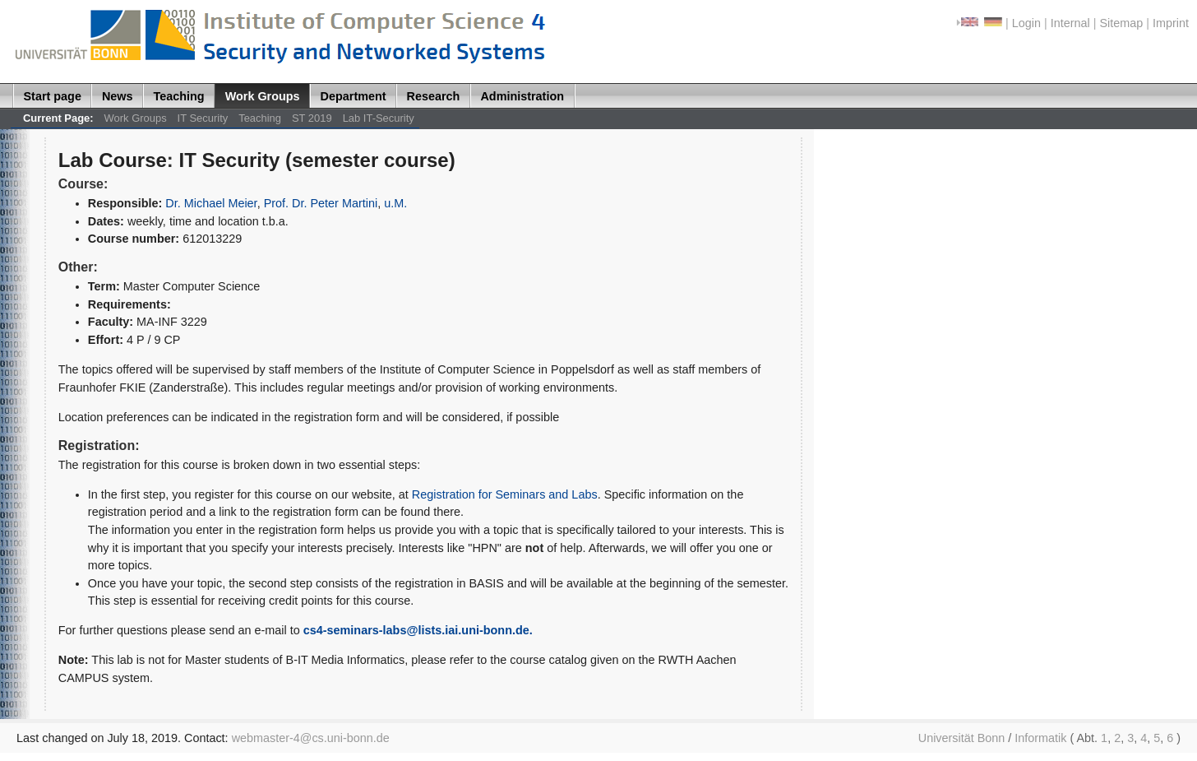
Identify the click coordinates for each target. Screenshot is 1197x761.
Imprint (1171, 23)
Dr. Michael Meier (210, 203)
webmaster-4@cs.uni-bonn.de (311, 738)
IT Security (203, 118)
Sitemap (1121, 23)
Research (433, 96)
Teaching (179, 96)
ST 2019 (312, 118)
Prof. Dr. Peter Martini (321, 203)
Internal (1070, 23)
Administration (522, 96)
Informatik (1040, 738)
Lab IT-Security (378, 118)
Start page (52, 96)
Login (1026, 23)
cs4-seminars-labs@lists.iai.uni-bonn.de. (418, 630)
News (117, 96)
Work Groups (262, 96)
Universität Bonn (961, 738)
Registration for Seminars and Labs (505, 494)
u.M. (395, 203)
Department (353, 96)
